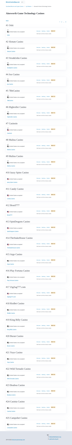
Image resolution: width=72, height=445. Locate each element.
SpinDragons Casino (13, 231)
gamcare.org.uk (53, 439)
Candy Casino (11, 198)
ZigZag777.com (11, 297)
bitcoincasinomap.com (18, 440)
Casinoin (9, 133)
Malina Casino (11, 149)
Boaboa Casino (11, 395)
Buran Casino (11, 346)
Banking (43, 31)
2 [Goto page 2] (61, 22)
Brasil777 (9, 215)
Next (7, 20)
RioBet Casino (11, 313)
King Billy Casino (11, 329)
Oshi (8, 35)
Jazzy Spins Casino (12, 182)
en (22, 2)
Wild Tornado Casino (13, 378)
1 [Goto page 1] (59, 22)
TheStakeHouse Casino (13, 248)
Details (48, 31)
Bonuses (38, 31)
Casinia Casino (11, 411)
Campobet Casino (12, 427)
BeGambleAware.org (55, 437)
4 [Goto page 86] (65, 22)
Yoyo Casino (10, 362)
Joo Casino (10, 84)
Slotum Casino (11, 51)
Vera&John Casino (12, 68)
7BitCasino (10, 100)
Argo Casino (10, 264)
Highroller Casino (12, 117)
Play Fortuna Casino (12, 280)
